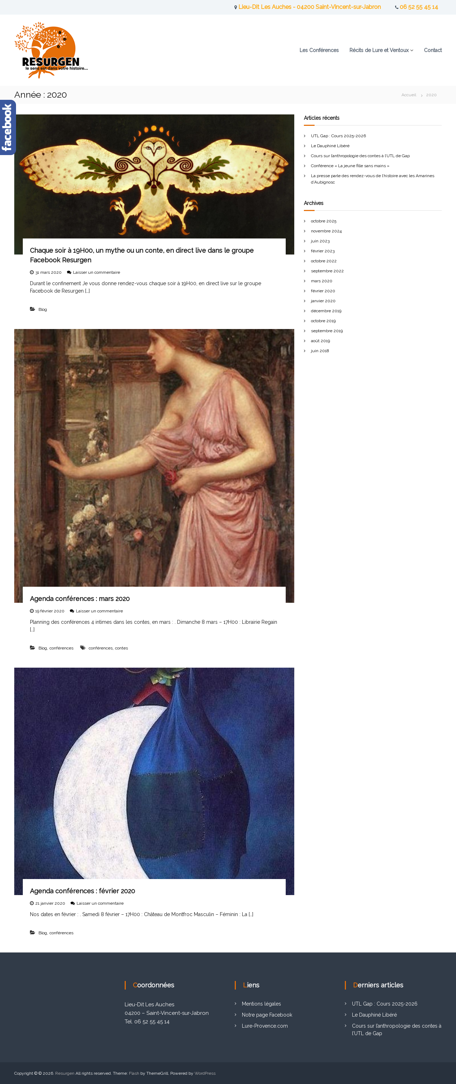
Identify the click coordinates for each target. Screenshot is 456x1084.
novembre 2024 (326, 230)
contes (121, 648)
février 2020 (323, 290)
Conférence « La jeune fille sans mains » (350, 165)
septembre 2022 (327, 270)
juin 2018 (320, 350)
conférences (61, 648)
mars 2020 (321, 280)
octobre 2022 (324, 260)
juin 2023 (320, 240)
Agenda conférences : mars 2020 (80, 598)
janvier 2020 (323, 300)
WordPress (205, 1073)
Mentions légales (261, 1004)
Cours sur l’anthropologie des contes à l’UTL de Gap (360, 155)
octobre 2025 (323, 221)
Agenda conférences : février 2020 (82, 891)
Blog (42, 309)
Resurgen (64, 1073)
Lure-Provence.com (265, 1026)
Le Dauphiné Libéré (330, 145)
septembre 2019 (327, 330)
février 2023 (323, 250)
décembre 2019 (326, 310)
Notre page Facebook (267, 1015)
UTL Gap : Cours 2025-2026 (338, 135)
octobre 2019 (323, 320)
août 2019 (320, 340)
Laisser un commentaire (96, 272)
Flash (134, 1073)
